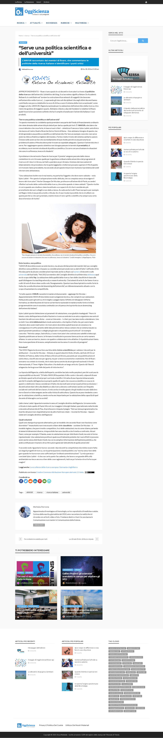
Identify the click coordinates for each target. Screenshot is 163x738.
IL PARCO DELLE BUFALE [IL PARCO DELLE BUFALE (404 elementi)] (119, 669)
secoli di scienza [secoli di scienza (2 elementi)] (116, 693)
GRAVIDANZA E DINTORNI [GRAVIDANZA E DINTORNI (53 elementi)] (134, 666)
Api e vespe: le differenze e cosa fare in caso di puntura (134, 139)
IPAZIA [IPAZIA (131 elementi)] (131, 672)
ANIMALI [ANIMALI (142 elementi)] (114, 651)
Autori (38, 2)
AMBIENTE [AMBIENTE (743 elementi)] (133, 648)
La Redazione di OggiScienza (29, 583)
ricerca (23, 42)
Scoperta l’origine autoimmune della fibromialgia (130, 175)
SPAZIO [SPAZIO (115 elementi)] (114, 696)
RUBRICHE (65, 23)
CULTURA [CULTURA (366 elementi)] (115, 660)
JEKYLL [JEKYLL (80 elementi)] (141, 672)
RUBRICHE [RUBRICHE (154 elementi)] (138, 687)
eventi (20, 573)
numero (77, 271)
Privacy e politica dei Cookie (51, 725)
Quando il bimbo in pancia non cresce (133, 163)
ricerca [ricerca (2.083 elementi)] (127, 684)
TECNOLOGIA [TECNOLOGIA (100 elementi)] (116, 702)
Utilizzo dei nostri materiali (77, 725)
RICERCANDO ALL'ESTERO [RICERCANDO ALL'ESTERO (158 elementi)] (120, 687)
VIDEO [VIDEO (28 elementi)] (140, 708)
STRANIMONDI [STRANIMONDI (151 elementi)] (127, 699)
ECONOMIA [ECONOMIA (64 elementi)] (115, 663)
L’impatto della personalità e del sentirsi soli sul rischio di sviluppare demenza (134, 110)
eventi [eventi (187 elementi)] (137, 663)
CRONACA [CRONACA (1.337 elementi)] (136, 657)
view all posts (39, 525)
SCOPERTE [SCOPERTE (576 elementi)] (127, 690)
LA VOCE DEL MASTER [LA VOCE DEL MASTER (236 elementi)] (119, 675)
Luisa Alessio (70, 616)
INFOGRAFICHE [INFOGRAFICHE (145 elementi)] (117, 672)
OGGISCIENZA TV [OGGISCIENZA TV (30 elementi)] (117, 681)
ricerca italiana (52, 492)
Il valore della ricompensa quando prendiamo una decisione (80, 611)
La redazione (29, 2)
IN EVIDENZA (51, 23)
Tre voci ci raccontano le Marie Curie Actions (33, 578)
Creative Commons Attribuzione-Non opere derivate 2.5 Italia (59, 472)
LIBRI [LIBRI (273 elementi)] (134, 675)
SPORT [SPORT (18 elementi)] (137, 696)
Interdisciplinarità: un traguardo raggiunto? (34, 611)
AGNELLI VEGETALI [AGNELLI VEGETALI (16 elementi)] (117, 648)
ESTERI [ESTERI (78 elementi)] (127, 663)
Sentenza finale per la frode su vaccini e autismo (134, 151)
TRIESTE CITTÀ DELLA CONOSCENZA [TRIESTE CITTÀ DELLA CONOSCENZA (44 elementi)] (123, 705)
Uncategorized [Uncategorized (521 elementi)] (116, 708)
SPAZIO (78, 570)
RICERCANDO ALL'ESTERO (72, 606)
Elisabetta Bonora (71, 583)
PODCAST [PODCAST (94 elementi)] (131, 681)
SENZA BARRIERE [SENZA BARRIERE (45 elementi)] (132, 693)
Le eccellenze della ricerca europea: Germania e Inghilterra (53, 467)
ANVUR (30, 492)
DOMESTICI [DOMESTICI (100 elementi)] (128, 660)
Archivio (46, 2)
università (23, 274)
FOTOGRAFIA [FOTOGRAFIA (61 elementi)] (115, 666)
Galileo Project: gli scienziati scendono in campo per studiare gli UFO (81, 576)
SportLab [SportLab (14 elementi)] (114, 699)
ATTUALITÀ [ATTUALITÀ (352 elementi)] (127, 651)
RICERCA (20, 23)
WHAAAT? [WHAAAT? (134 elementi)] (130, 711)
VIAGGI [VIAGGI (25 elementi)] (130, 708)
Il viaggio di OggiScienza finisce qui (133, 88)
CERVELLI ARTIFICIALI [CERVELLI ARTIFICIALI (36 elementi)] (118, 654)
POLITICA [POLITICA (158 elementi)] (115, 684)
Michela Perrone (27, 69)
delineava (91, 274)
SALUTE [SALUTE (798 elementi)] (114, 690)
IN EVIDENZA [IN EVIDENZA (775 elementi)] (138, 669)
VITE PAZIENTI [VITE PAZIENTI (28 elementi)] (116, 711)
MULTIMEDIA (81, 23)
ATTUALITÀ (35, 23)
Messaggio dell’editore (123, 79)
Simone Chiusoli (25, 616)
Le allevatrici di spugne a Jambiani (133, 99)
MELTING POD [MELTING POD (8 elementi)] (115, 678)
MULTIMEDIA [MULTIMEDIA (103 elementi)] (130, 678)
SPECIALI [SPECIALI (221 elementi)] (126, 696)
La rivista (18, 2)
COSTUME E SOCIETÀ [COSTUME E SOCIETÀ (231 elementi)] (118, 657)
